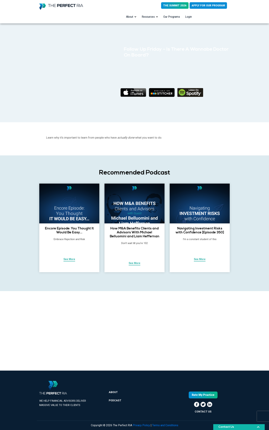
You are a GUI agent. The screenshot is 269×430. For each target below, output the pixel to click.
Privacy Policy (141, 425)
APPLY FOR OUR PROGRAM (208, 5)
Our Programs (171, 16)
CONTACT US (203, 411)
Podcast (115, 400)
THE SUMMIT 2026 (174, 5)
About (129, 16)
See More (69, 259)
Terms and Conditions (165, 425)
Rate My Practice (203, 395)
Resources (148, 16)
